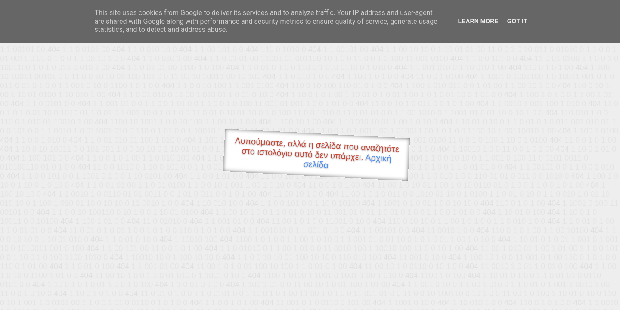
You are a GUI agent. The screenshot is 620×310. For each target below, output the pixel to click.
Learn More (478, 21)
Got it (517, 21)
